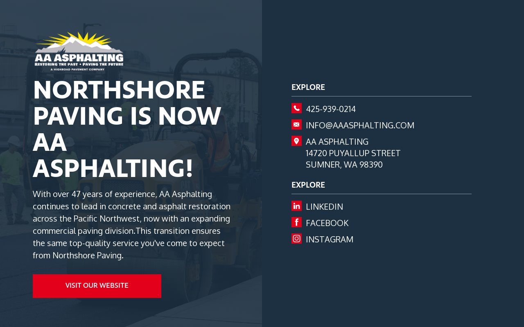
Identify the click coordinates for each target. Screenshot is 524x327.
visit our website (97, 286)
